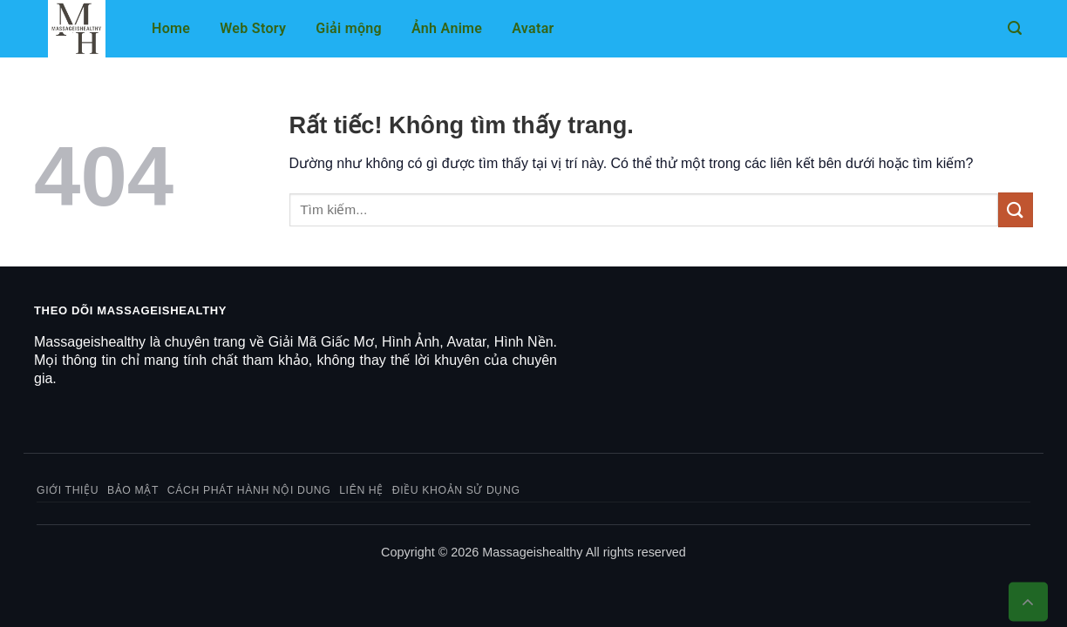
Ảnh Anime (446, 28)
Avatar (533, 28)
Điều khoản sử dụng (456, 490)
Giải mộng (349, 28)
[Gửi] (1015, 209)
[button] (1014, 28)
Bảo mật (133, 490)
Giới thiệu (68, 490)
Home (171, 28)
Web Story (253, 28)
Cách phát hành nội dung (249, 490)
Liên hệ (361, 490)
